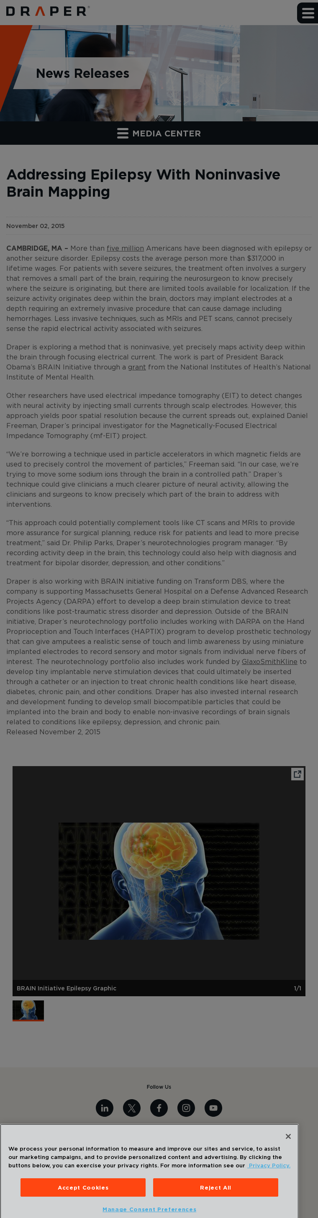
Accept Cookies (83, 1197)
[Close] (288, 1147)
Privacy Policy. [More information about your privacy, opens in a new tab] (268, 1175)
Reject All (215, 1197)
